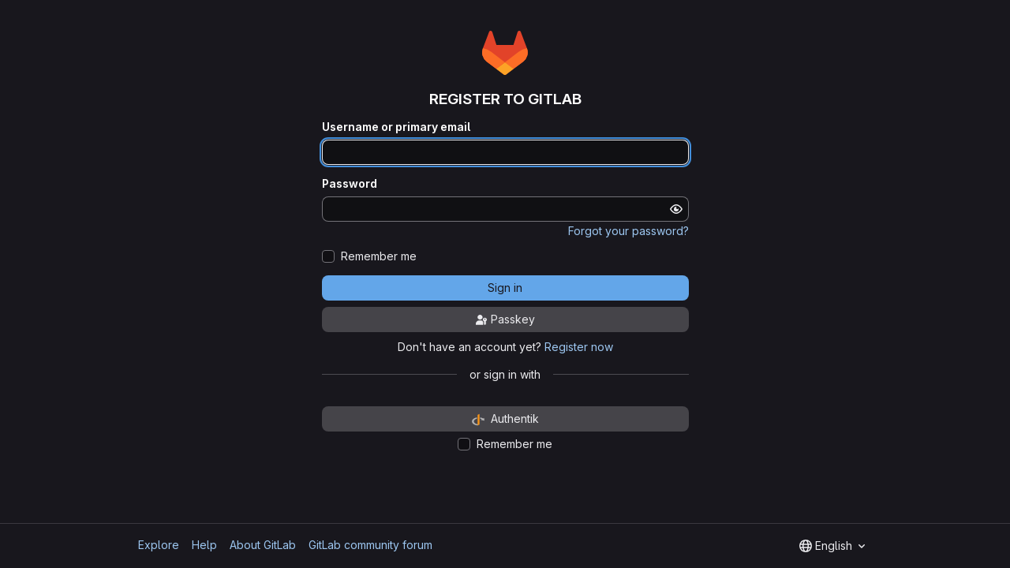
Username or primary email (396, 127)
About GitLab (263, 544)
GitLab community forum (370, 544)
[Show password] (676, 209)
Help (204, 544)
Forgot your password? (628, 230)
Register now (578, 346)
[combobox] (832, 545)
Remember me (379, 256)
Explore (158, 544)
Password (349, 184)
